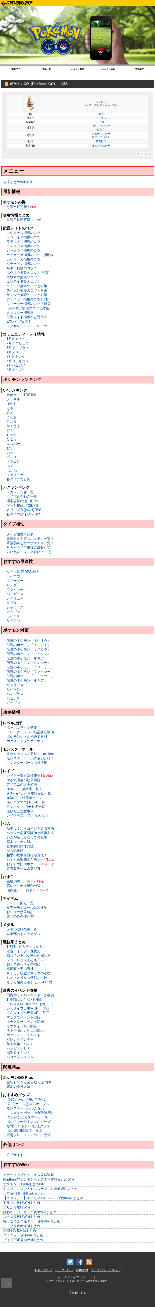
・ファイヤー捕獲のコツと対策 (27, 299)
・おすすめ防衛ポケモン (21, 864)
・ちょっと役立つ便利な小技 (25, 978)
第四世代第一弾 (101, 145)
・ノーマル (11, 399)
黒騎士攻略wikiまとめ (19, 1230)
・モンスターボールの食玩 (23, 1108)
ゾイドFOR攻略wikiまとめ (23, 1240)
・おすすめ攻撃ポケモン (21, 859)
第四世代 (101, 141)
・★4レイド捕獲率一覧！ (22, 789)
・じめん (10, 435)
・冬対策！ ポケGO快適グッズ (26, 1126)
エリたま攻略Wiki (16, 1207)
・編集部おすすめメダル (21, 934)
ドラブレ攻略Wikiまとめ (21, 1202)
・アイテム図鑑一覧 (18, 903)
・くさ (8, 408)
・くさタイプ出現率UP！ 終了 (26, 1013)
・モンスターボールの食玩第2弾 (28, 1113)
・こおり (10, 421)
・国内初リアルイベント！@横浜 (28, 995)
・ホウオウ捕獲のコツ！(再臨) (26, 272)
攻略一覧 (46, 69)
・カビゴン (11, 612)
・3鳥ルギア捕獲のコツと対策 (26, 308)
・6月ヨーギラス (16, 361)
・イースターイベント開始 (23, 1021)
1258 (101, 122)
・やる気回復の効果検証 (21, 780)
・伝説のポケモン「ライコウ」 (27, 649)
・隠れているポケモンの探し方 (27, 955)
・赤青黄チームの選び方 (21, 868)
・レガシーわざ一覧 (18, 492)
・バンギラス (13, 594)
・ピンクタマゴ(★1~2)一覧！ (25, 806)
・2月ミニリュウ (16, 343)
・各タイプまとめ (16, 479)
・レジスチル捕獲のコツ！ (23, 232)
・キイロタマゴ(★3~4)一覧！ (25, 802)
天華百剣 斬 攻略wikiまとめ (24, 1193)
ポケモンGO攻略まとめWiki (24, 1184)
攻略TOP (15, 69)
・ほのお (10, 404)
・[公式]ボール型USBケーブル (26, 1104)
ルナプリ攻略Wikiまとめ (21, 1216)
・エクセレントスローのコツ (25, 326)
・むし (8, 448)
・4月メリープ (14, 352)
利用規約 (82, 1270)
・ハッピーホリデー (18, 1048)
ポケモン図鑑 (77, 69)
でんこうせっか (101, 125)
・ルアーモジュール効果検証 (25, 907)
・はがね (10, 470)
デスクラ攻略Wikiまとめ (21, 1226)
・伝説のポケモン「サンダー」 (27, 662)
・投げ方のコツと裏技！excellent (28, 754)
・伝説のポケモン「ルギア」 (25, 658)
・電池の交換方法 (16, 1086)
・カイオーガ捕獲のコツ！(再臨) (28, 255)
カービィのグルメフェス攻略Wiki (28, 1175)
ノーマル (101, 117)
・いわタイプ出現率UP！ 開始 (26, 1008)
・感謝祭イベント (16, 1053)
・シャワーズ (13, 607)
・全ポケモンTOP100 (19, 395)
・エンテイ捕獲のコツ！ (21, 281)
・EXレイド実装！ (17, 321)
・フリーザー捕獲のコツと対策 (27, 304)
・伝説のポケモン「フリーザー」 (28, 667)
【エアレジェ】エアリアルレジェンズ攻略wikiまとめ (43, 1198)
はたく (101, 129)
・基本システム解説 (18, 842)
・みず (8, 412)
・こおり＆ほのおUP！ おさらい (28, 1004)
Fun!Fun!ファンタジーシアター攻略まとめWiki (38, 1179)
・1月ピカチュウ (16, 339)
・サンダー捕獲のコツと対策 (25, 295)
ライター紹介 (64, 1270)
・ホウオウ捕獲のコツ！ (21, 277)
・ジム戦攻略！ (15, 850)
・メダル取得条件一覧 (20, 929)
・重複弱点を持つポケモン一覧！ (28, 543)
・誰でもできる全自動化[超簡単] (28, 1082)
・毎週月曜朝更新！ (18, 220)
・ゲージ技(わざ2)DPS (20, 505)
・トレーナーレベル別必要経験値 (28, 732)
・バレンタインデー (18, 1039)
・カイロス (11, 616)
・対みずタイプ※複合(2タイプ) (27, 547)
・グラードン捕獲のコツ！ (23, 264)
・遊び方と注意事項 (18, 811)
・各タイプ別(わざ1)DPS (22, 510)
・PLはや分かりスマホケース (25, 1117)
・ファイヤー (13, 589)
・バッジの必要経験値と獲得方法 (28, 833)
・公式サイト (13, 1155)
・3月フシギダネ (16, 347)
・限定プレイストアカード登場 (27, 1135)
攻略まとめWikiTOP (18, 182)
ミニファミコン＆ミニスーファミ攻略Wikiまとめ (40, 1189)
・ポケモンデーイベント (21, 1035)
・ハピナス (11, 698)
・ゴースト (11, 457)
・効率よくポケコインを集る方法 (28, 828)
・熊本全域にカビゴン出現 (23, 1030)
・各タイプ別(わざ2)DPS (22, 514)
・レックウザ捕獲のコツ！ (23, 250)
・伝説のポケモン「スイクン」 (27, 654)
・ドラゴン (11, 461)
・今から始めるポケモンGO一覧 (28, 982)
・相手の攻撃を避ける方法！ (25, 855)
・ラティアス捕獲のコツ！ (23, 246)
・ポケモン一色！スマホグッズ (27, 1121)
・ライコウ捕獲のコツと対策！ (27, 286)
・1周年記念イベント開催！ (24, 999)
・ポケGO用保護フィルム (22, 1130)
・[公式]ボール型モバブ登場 (24, 1099)
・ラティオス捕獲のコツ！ (23, 241)
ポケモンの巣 (108, 69)
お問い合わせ (43, 1270)
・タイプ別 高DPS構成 (20, 572)
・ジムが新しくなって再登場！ (27, 837)
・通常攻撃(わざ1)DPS (20, 501)
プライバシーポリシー (105, 1270)
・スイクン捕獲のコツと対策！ (27, 290)
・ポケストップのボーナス (23, 741)
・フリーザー (13, 580)
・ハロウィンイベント (20, 1057)
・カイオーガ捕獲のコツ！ (23, 259)
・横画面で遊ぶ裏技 (18, 969)
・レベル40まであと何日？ (23, 960)
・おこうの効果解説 (18, 912)
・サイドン (11, 620)
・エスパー (11, 443)
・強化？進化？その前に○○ (23, 964)
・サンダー (11, 585)
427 (101, 114)
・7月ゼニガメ (14, 365)
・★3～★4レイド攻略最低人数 (27, 793)
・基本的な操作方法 (18, 846)
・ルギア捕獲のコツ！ (20, 268)
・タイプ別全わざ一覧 (20, 496)
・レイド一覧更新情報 (20, 775)
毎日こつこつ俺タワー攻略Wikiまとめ (31, 1221)
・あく (8, 466)
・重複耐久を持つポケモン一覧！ (28, 538)
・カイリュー (13, 598)
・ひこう (10, 439)
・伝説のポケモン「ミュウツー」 (28, 676)
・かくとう (11, 426)
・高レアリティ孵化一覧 (21, 886)
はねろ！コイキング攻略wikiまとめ (29, 1212)
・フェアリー (13, 475)
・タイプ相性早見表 (18, 534)
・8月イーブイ (14, 370)
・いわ (8, 452)
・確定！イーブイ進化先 (21, 951)
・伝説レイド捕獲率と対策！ (25, 317)
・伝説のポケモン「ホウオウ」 (27, 640)
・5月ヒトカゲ (14, 356)
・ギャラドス (13, 685)
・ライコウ (11, 576)
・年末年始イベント (18, 1044)
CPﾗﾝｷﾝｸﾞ (139, 69)
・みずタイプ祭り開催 (20, 1026)
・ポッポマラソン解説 (20, 727)
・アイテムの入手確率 (20, 784)
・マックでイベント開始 (21, 1017)
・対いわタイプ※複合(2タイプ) (27, 552)
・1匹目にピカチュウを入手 (24, 946)
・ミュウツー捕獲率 (18, 312)
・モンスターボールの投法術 (25, 762)
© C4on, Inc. (77, 1292)
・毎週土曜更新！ (16, 207)
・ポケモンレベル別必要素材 (25, 736)
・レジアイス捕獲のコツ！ (23, 237)
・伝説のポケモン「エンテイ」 (27, 645)
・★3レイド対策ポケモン (22, 798)
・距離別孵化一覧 (16, 881)
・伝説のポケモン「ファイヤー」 (28, 671)
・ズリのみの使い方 (18, 916)
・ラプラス (11, 603)
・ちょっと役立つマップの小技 (27, 973)
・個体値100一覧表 (18, 890)
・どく (8, 430)
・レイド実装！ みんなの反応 (25, 815)
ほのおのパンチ (101, 137)
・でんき (10, 417)
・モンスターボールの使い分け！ (28, 758)
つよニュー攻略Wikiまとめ (23, 1235)
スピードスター (101, 133)
